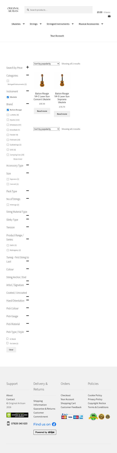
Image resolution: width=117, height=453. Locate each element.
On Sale (14, 343)
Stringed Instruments (58, 23)
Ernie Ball (15, 130)
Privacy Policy (95, 399)
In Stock (13, 339)
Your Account (57, 35)
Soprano (14, 179)
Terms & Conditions (98, 407)
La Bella (14, 115)
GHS (13, 150)
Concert (14, 184)
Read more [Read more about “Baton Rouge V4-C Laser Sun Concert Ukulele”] (42, 111)
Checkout (66, 395)
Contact (10, 399)
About (9, 395)
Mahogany (15, 250)
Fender (14, 135)
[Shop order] (47, 63)
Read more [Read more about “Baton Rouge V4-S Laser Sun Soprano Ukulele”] (62, 114)
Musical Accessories (89, 23)
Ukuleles (16, 23)
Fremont (15, 140)
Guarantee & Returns (44, 408)
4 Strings (14, 205)
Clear (11, 349)
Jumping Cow (17, 155)
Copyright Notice (97, 403)
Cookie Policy (95, 395)
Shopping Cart (68, 403)
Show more (17, 159)
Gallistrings (15, 145)
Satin (13, 245)
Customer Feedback (71, 407)
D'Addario (15, 125)
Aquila (15, 120)
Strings (33, 23)
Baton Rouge (16, 110)
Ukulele (13, 97)
